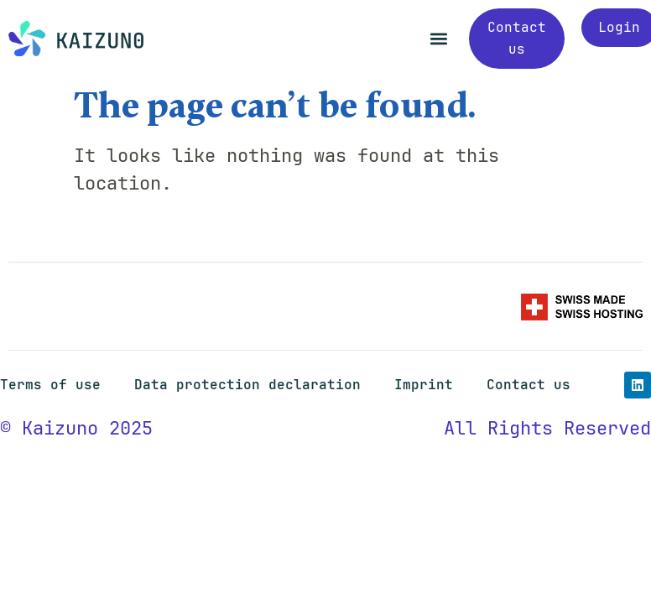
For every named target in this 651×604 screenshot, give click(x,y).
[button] (438, 39)
